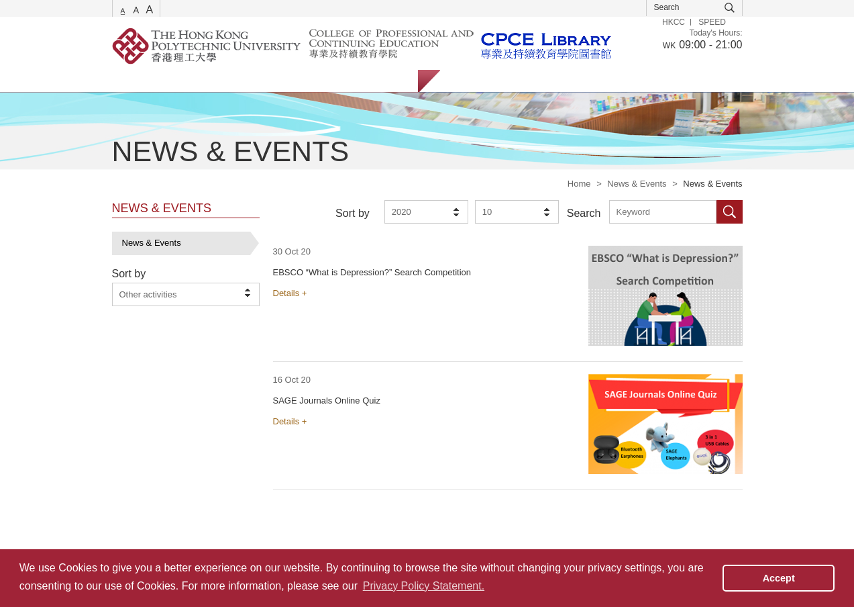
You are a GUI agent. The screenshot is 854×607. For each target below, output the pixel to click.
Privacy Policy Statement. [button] (423, 586)
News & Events (636, 184)
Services (129, 81)
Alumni (572, 81)
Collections (260, 81)
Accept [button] (779, 578)
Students (470, 81)
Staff (524, 81)
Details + (290, 293)
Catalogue (191, 81)
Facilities (325, 81)
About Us (387, 81)
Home (579, 184)
